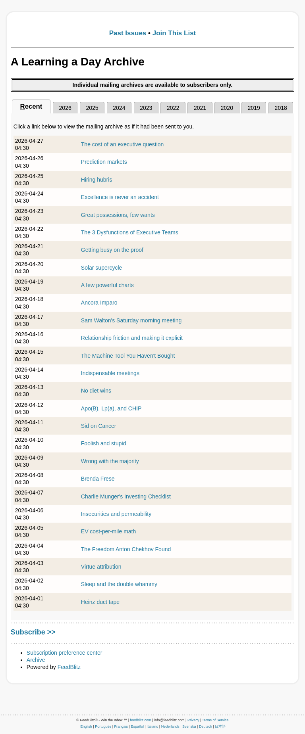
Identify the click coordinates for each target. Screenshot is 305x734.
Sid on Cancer (98, 426)
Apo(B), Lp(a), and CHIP (111, 408)
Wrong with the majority (110, 461)
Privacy (193, 720)
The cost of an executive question (122, 144)
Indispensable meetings (110, 373)
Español (137, 726)
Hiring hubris (96, 179)
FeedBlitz (69, 667)
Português (103, 726)
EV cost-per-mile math (108, 531)
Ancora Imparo (99, 302)
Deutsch (205, 726)
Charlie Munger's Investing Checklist (126, 496)
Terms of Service (215, 720)
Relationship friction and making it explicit (132, 338)
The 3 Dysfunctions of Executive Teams (129, 232)
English (86, 726)
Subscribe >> (33, 632)
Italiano (152, 726)
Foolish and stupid (103, 443)
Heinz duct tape (100, 602)
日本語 (220, 726)
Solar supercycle (101, 267)
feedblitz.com (140, 720)
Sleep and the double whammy (119, 584)
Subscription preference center (64, 653)
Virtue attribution (101, 566)
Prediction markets (104, 162)
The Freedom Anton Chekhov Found (126, 549)
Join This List (174, 33)
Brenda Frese (98, 478)
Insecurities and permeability (116, 514)
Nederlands (170, 726)
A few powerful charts (107, 285)
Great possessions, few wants (118, 215)
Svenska (189, 726)
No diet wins (96, 390)
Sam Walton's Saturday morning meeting (131, 320)
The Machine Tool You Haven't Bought (128, 356)
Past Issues (128, 33)
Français (121, 726)
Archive (36, 660)
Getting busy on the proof (112, 250)
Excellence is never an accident (120, 197)
